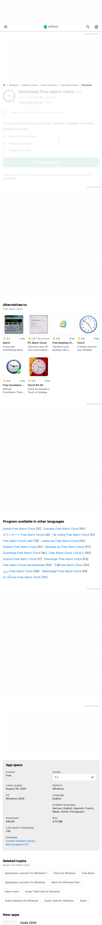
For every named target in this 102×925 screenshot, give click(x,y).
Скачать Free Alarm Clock (61, 484)
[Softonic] (51, 27)
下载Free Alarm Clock (68, 521)
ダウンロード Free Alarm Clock (23, 490)
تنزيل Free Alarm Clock (18, 527)
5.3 (74, 733)
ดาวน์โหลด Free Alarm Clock (22, 533)
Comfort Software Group (20, 796)
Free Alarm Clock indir (18, 496)
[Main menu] (5, 27)
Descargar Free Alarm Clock (63, 514)
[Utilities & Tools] (29, 85)
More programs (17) (17, 800)
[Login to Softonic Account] (96, 27)
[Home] (4, 85)
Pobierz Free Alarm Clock (20, 502)
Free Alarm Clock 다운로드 (66, 508)
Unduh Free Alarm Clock (19, 484)
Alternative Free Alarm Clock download (25, 174)
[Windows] (13, 85)
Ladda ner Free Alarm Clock (60, 496)
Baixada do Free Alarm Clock (64, 502)
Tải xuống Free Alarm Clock (70, 490)
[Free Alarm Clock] (69, 85)
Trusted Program (31, 102)
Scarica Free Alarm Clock (20, 514)
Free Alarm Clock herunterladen (24, 521)
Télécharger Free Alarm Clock (61, 527)
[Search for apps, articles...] (88, 27)
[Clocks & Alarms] (49, 85)
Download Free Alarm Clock (21, 508)
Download (50, 91)
